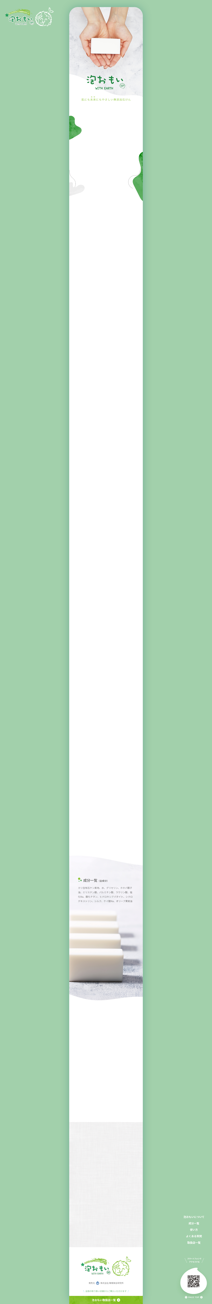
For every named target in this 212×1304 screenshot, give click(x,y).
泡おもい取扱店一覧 (106, 1300)
